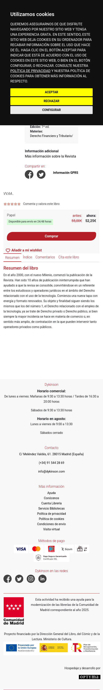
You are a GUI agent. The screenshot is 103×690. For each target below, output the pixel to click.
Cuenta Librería (51, 503)
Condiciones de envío (51, 524)
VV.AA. (8, 193)
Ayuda (51, 493)
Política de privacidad (51, 513)
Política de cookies (51, 519)
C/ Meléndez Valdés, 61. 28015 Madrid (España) (51, 454)
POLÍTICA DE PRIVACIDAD (30, 71)
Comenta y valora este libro (41, 204)
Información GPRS (65, 172)
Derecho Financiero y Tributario (51, 136)
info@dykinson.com (51, 471)
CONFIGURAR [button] (51, 110)
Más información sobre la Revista (50, 156)
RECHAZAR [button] (51, 101)
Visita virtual (51, 529)
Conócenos (51, 498)
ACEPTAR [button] (51, 92)
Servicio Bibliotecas (51, 508)
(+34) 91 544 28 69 (51, 463)
